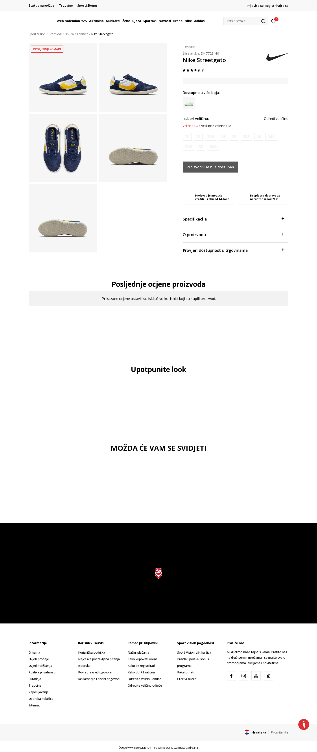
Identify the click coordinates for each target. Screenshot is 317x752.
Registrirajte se (276, 6)
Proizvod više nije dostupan (210, 167)
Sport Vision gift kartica (194, 652)
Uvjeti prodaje (39, 659)
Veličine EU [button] (190, 126)
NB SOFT (166, 748)
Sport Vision (37, 34)
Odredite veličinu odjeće (145, 685)
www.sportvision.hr (139, 748)
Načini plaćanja (138, 652)
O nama (34, 652)
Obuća (69, 34)
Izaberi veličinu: (196, 119)
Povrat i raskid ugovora (95, 672)
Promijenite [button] (279, 732)
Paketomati (185, 672)
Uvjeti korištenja (40, 666)
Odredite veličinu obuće (144, 679)
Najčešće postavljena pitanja (99, 659)
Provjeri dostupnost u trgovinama (233, 250)
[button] (245, 21)
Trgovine (35, 685)
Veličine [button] (206, 126)
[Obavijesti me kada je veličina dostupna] (187, 137)
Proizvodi (55, 34)
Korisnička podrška (91, 652)
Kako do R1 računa (141, 672)
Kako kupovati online (143, 659)
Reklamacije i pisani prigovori (99, 679)
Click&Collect (186, 679)
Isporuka (84, 666)
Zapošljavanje (39, 692)
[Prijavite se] (273, 21)
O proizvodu (233, 234)
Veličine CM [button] (223, 126)
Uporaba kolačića (41, 699)
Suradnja (35, 679)
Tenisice (82, 34)
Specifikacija (233, 219)
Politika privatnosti (42, 672)
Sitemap (35, 705)
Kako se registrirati (141, 666)
